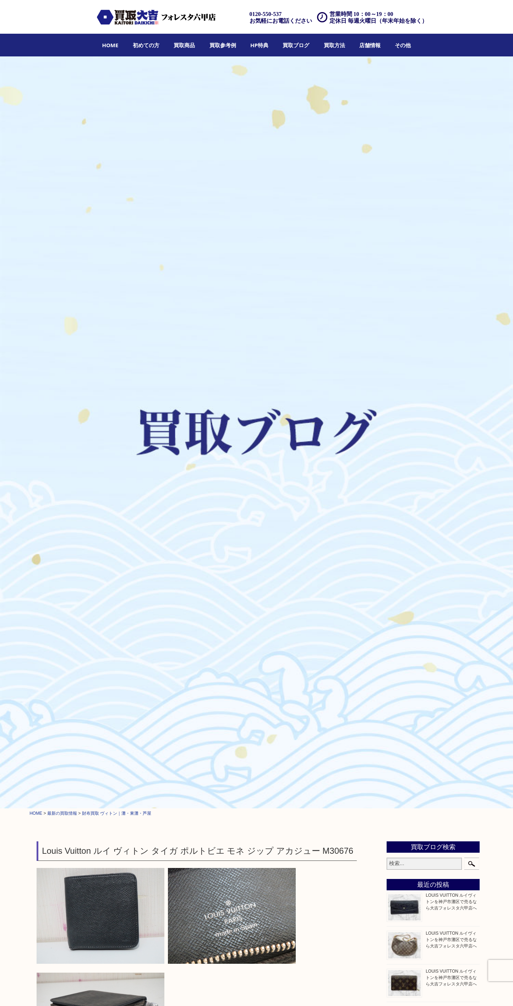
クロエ (400, 354)
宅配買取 (249, 990)
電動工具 (403, 578)
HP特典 (259, 45)
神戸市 (400, 698)
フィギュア (405, 364)
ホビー (400, 650)
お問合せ (329, 990)
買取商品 (184, 45)
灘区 (398, 689)
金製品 (400, 399)
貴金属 (400, 381)
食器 (398, 444)
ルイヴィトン (87, 347)
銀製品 (400, 408)
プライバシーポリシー (364, 990)
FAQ (311, 990)
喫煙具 (400, 569)
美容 (398, 631)
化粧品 (400, 623)
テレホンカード (410, 515)
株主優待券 (405, 524)
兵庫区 (400, 761)
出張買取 (227, 990)
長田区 (400, 725)
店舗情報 (370, 45)
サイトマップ (403, 990)
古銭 (398, 471)
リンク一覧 (432, 990)
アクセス (293, 990)
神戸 (398, 752)
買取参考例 (222, 45)
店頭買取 (204, 990)
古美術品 (403, 551)
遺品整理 (271, 990)
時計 (398, 426)
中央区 (400, 743)
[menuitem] (110, 45)
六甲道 (400, 707)
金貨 (398, 453)
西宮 (398, 716)
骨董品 (400, 542)
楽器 (398, 605)
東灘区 (400, 734)
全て (42, 347)
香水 (398, 614)
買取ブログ (296, 45)
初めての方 (146, 45)
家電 (398, 560)
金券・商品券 (408, 497)
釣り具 (400, 596)
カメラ (400, 435)
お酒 (398, 480)
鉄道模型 (403, 507)
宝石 (398, 390)
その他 (403, 45)
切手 (398, 488)
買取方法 (334, 45)
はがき (400, 533)
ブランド (60, 347)
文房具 (400, 587)
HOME (110, 45)
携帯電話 (403, 640)
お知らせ (403, 667)
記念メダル (405, 462)
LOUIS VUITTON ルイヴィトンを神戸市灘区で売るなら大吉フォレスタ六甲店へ (451, 157)
